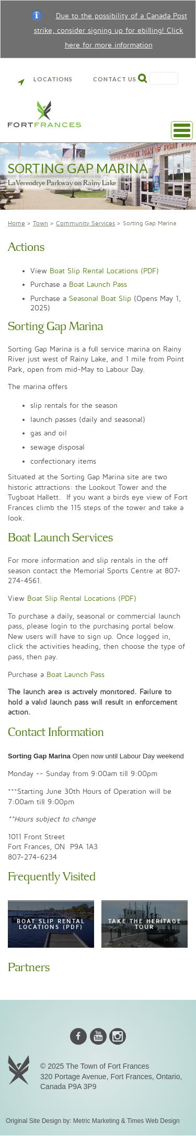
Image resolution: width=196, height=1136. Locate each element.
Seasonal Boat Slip (100, 299)
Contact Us (114, 79)
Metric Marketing (96, 1121)
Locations (45, 79)
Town (40, 223)
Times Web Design (153, 1121)
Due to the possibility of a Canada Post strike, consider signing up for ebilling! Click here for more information (110, 30)
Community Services (85, 223)
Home (16, 223)
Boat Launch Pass (98, 284)
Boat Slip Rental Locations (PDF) (104, 271)
